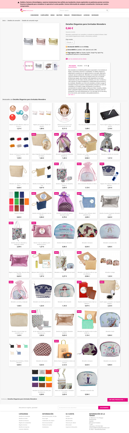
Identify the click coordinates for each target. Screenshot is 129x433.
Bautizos (59, 15)
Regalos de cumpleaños (25, 422)
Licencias (87, 15)
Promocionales (76, 15)
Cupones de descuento (71, 427)
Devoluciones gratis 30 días (49, 416)
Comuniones (35, 15)
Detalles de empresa (24, 427)
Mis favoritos (69, 418)
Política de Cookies (47, 425)
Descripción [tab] (72, 65)
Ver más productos (117, 400)
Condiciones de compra (48, 420)
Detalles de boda (23, 418)
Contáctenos (45, 427)
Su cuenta (70, 414)
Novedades (95, 15)
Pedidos (68, 416)
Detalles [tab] (80, 65)
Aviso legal (45, 418)
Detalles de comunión (24, 416)
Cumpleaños (45, 15)
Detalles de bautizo (24, 420)
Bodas (53, 15)
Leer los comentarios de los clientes (76, 59)
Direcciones (69, 425)
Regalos (67, 15)
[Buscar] (84, 10)
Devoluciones (69, 420)
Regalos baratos (23, 425)
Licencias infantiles (24, 429)
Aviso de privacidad (47, 422)
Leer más (71, 94)
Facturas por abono (71, 422)
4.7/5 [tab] (86, 66)
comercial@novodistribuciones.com (99, 428)
